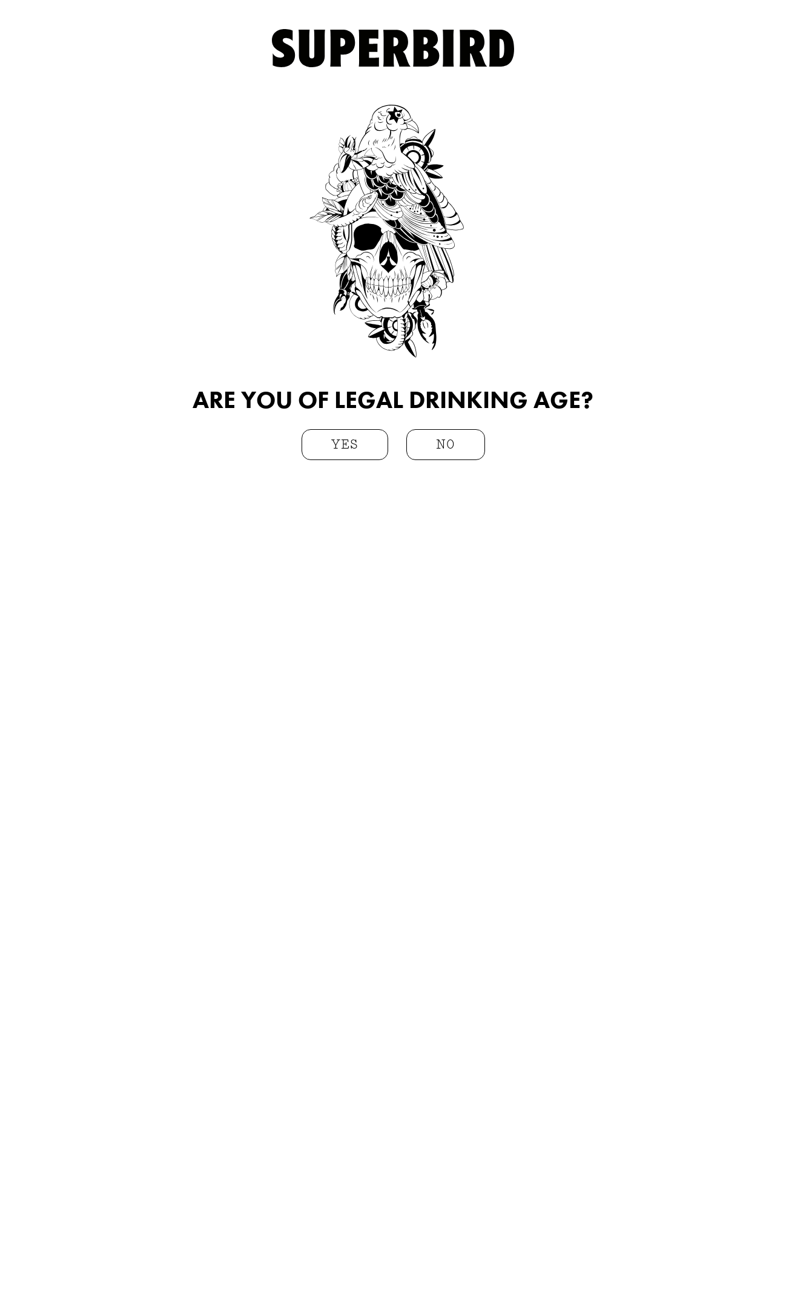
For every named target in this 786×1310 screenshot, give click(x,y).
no (445, 445)
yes (344, 445)
